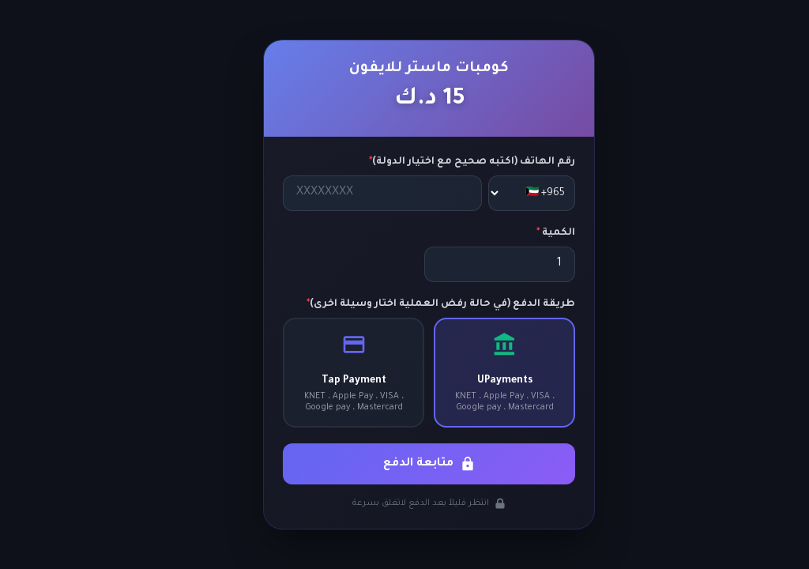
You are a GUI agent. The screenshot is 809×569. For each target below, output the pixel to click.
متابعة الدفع (405, 464)
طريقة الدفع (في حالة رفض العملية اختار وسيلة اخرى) (416, 304)
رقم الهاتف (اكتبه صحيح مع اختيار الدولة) (447, 162)
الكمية (531, 233)
